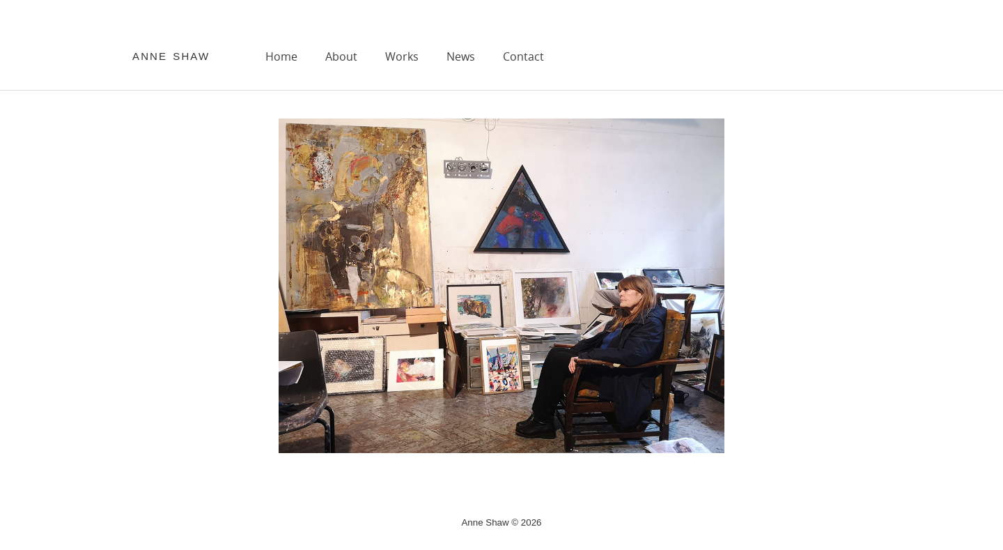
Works (402, 56)
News (460, 56)
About (341, 56)
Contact (523, 56)
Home (281, 56)
